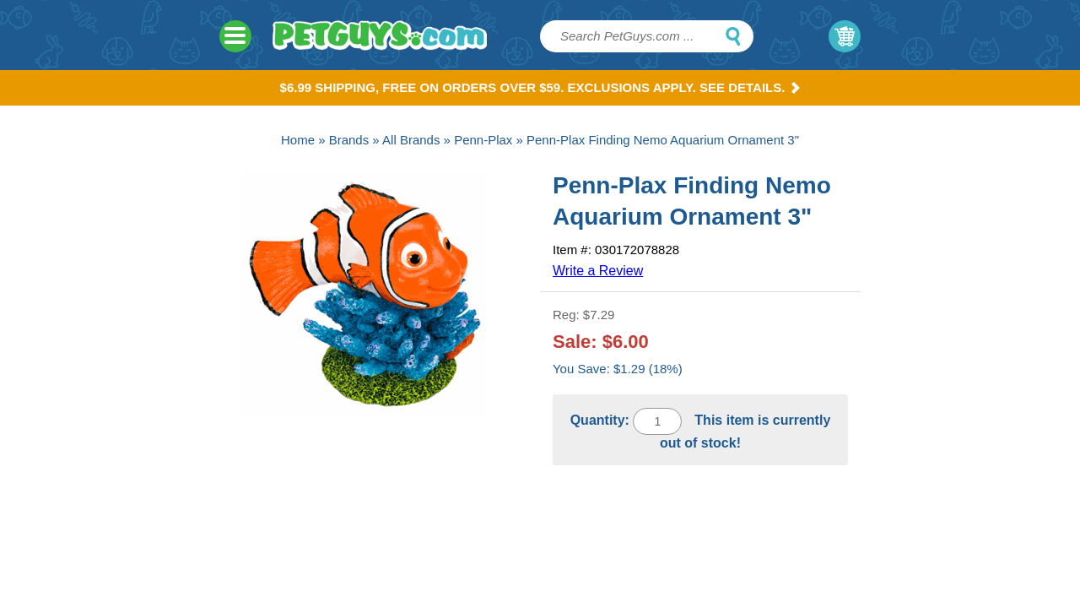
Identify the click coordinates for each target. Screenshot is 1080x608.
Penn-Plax (483, 140)
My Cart (844, 36)
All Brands (411, 140)
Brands (349, 140)
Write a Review (598, 270)
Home (298, 140)
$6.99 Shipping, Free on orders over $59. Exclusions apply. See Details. (540, 87)
